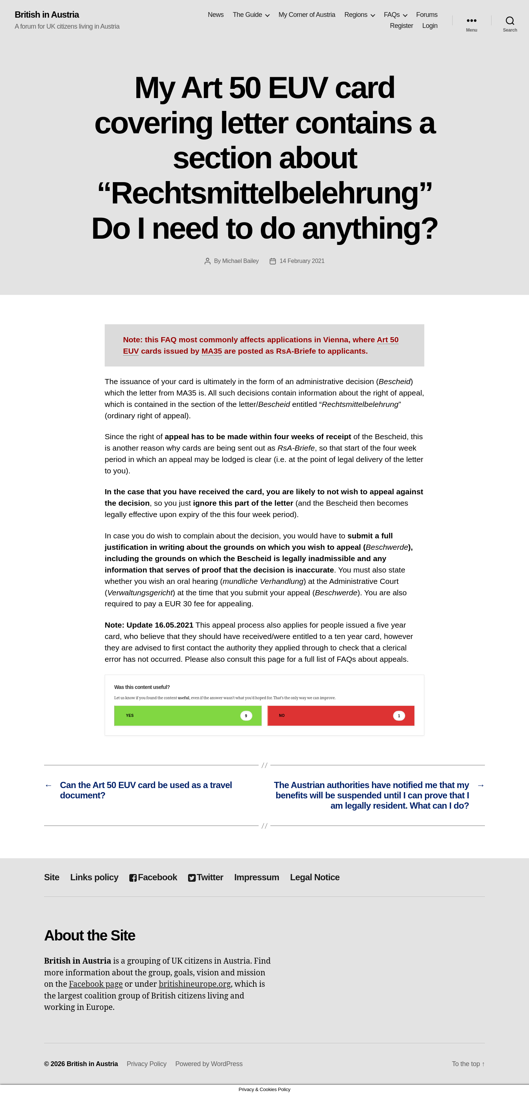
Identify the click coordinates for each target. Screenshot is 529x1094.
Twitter (205, 877)
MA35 (211, 351)
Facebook (153, 877)
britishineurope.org (195, 984)
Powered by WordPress (208, 1064)
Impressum (256, 877)
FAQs (392, 14)
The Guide (247, 14)
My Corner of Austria (306, 14)
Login (430, 25)
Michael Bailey (240, 261)
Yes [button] (189, 716)
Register (401, 25)
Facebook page (96, 984)
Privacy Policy (146, 1064)
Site (51, 877)
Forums (427, 14)
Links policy (94, 877)
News (216, 14)
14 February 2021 (302, 261)
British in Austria (47, 14)
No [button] (342, 716)
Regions (355, 14)
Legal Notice (315, 877)
